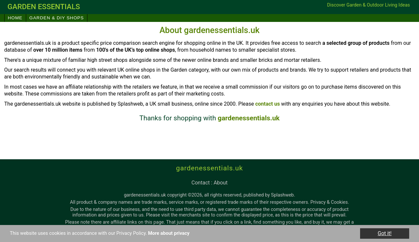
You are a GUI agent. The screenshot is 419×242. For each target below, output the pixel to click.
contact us (267, 104)
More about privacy (183, 233)
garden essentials (44, 6)
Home (15, 17)
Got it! (385, 233)
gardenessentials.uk (249, 118)
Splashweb (282, 195)
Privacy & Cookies (329, 202)
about (221, 183)
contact (200, 183)
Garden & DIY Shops (56, 17)
